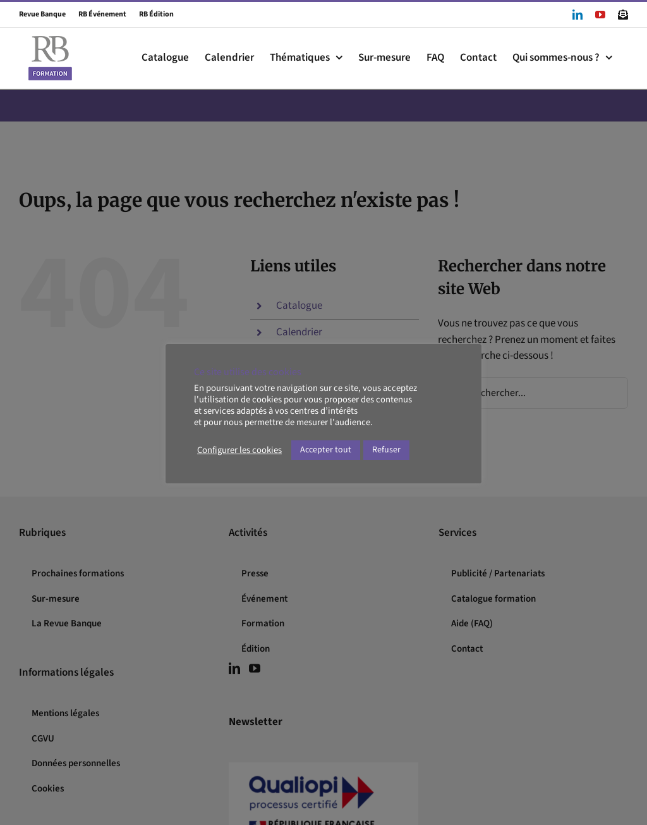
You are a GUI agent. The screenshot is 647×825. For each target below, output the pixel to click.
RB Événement (97, 14)
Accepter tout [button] (325, 450)
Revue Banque (42, 14)
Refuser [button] (386, 450)
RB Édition (151, 14)
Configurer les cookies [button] (239, 450)
